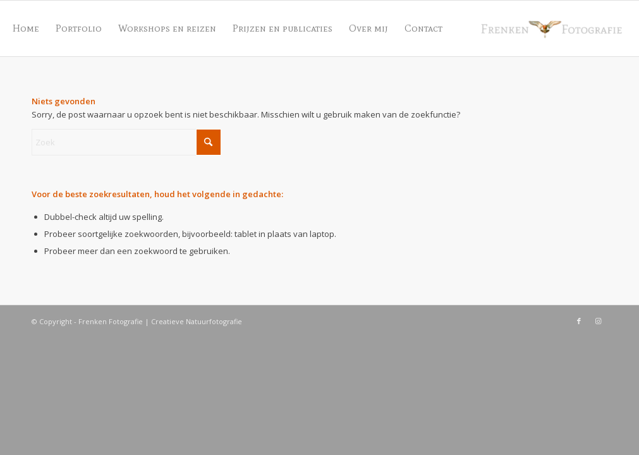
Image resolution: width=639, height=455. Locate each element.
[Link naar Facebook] (578, 321)
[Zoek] (126, 142)
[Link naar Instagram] (597, 321)
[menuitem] (25, 28)
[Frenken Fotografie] (553, 28)
